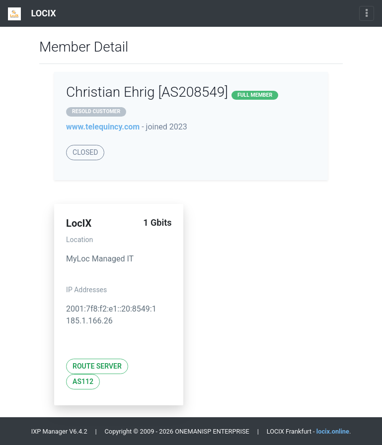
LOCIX (32, 13)
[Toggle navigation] (366, 13)
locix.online (332, 431)
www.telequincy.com (103, 126)
